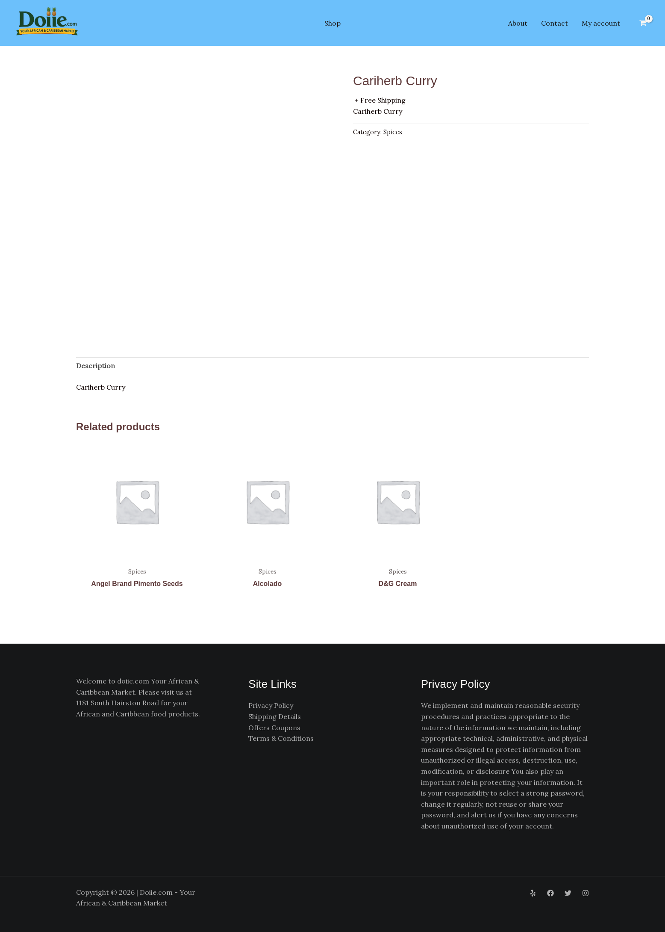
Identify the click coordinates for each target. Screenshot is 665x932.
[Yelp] (533, 893)
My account (601, 23)
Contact (554, 23)
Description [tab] (95, 365)
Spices (392, 132)
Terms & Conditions (281, 738)
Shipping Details (274, 716)
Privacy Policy (270, 705)
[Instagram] (585, 893)
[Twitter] (568, 893)
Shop (332, 23)
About (517, 23)
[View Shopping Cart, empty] (643, 23)
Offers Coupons (274, 727)
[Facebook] (550, 893)
